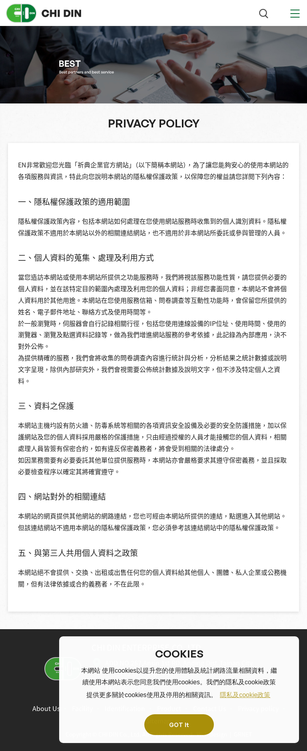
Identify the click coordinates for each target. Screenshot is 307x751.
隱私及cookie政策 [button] (245, 694)
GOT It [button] (179, 724)
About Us (46, 708)
